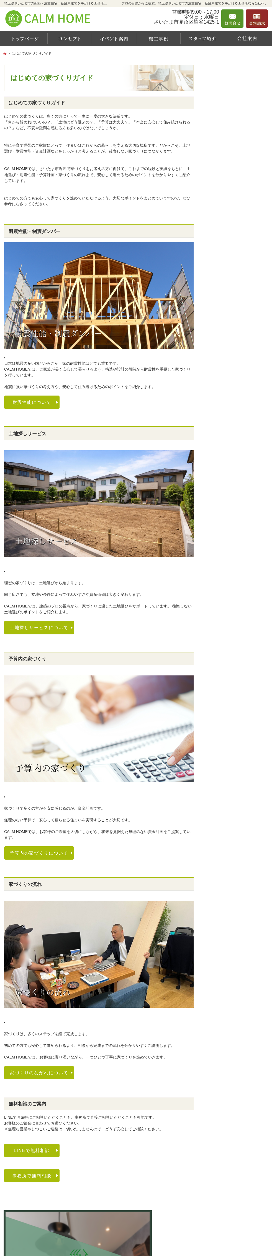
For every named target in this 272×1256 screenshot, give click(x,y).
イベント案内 (222, 178)
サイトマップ (222, 425)
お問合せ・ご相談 (226, 356)
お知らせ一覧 (222, 368)
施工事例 (218, 190)
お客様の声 (223, 201)
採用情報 (218, 380)
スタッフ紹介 (225, 223)
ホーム (216, 147)
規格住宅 (221, 258)
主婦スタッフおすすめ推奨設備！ (239, 282)
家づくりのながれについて (39, 1072)
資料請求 (218, 344)
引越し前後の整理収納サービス (238, 308)
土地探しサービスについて (39, 627)
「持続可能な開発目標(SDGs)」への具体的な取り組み (237, 396)
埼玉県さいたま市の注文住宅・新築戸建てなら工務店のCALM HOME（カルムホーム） (172, 1245)
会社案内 (218, 212)
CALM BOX (221, 247)
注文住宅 (221, 269)
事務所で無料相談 (31, 1175)
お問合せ (232, 18)
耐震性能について (32, 402)
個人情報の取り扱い (228, 413)
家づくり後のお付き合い (232, 332)
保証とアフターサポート (232, 296)
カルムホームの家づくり (232, 166)
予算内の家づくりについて (39, 852)
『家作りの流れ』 (226, 320)
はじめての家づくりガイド (234, 235)
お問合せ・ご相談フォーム (234, 1223)
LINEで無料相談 (32, 1150)
